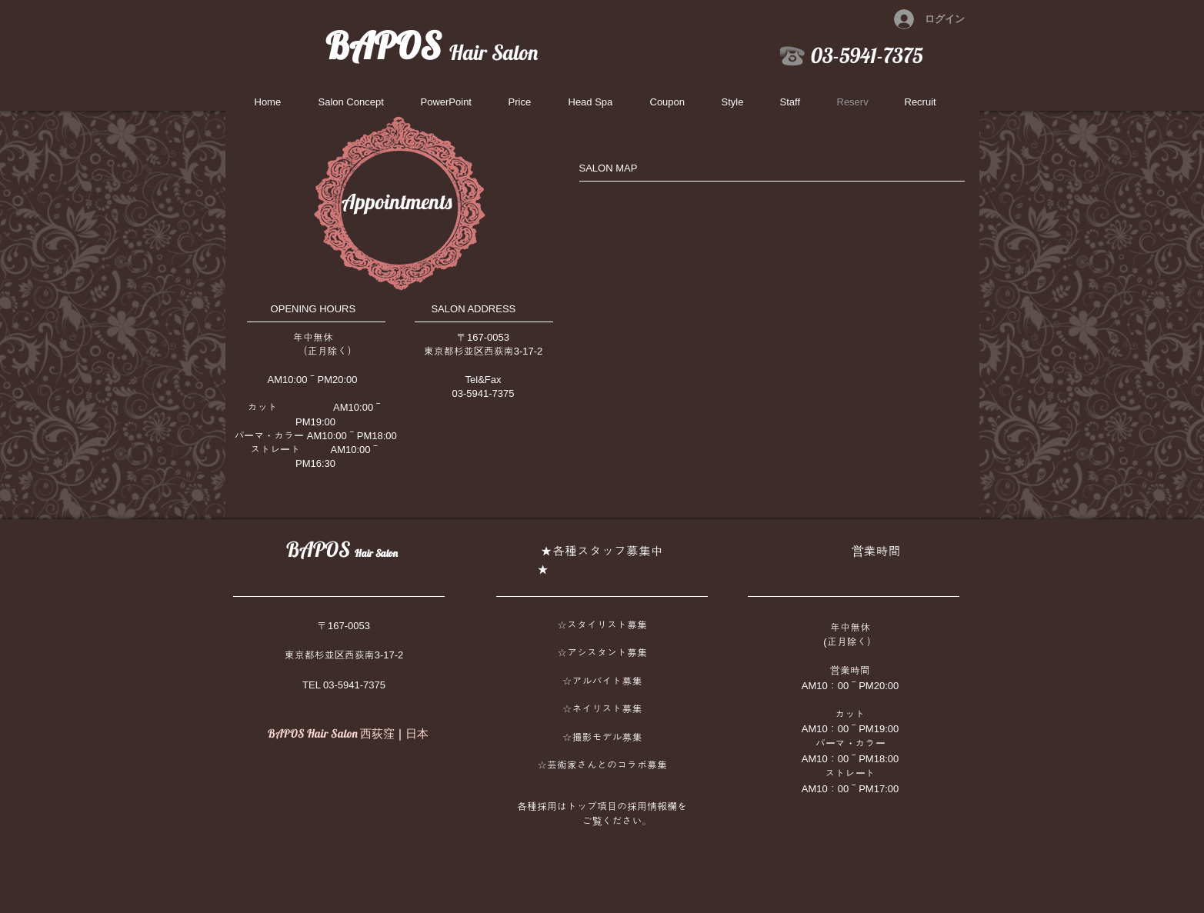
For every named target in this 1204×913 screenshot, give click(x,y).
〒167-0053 (344, 625)
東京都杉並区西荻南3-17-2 (344, 655)
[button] (797, 102)
